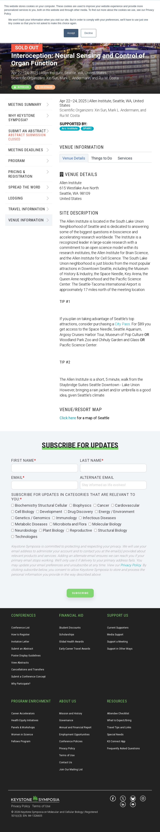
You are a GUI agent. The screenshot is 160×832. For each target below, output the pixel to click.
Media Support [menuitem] (115, 634)
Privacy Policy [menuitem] (67, 748)
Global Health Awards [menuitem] (71, 641)
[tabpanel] (106, 292)
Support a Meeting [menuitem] (117, 641)
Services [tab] (125, 158)
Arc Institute (70, 128)
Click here (68, 418)
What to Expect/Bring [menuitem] (119, 720)
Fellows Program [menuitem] (20, 741)
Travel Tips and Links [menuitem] (119, 727)
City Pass (122, 324)
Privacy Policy (130, 565)
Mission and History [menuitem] (70, 713)
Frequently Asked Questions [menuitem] (123, 748)
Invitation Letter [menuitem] (20, 641)
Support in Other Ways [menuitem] (119, 648)
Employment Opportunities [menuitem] (74, 734)
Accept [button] (71, 33)
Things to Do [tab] (101, 158)
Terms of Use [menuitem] (67, 755)
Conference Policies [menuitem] (70, 741)
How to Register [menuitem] (20, 634)
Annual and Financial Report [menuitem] (75, 727)
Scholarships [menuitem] (66, 634)
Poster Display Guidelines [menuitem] (26, 655)
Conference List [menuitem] (20, 627)
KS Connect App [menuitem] (116, 741)
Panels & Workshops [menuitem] (23, 727)
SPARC (87, 128)
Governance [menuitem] (66, 720)
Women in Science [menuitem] (22, 734)
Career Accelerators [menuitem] (23, 713)
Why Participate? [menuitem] (20, 683)
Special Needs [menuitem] (115, 734)
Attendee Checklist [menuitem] (118, 713)
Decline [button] (88, 33)
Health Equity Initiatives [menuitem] (24, 720)
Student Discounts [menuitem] (70, 627)
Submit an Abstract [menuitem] (22, 648)
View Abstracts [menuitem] (20, 662)
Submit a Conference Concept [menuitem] (28, 676)
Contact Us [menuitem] (65, 762)
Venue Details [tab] (73, 158)
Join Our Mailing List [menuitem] (71, 769)
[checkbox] (79, 521)
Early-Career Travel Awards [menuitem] (74, 648)
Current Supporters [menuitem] (118, 627)
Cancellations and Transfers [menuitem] (27, 669)
